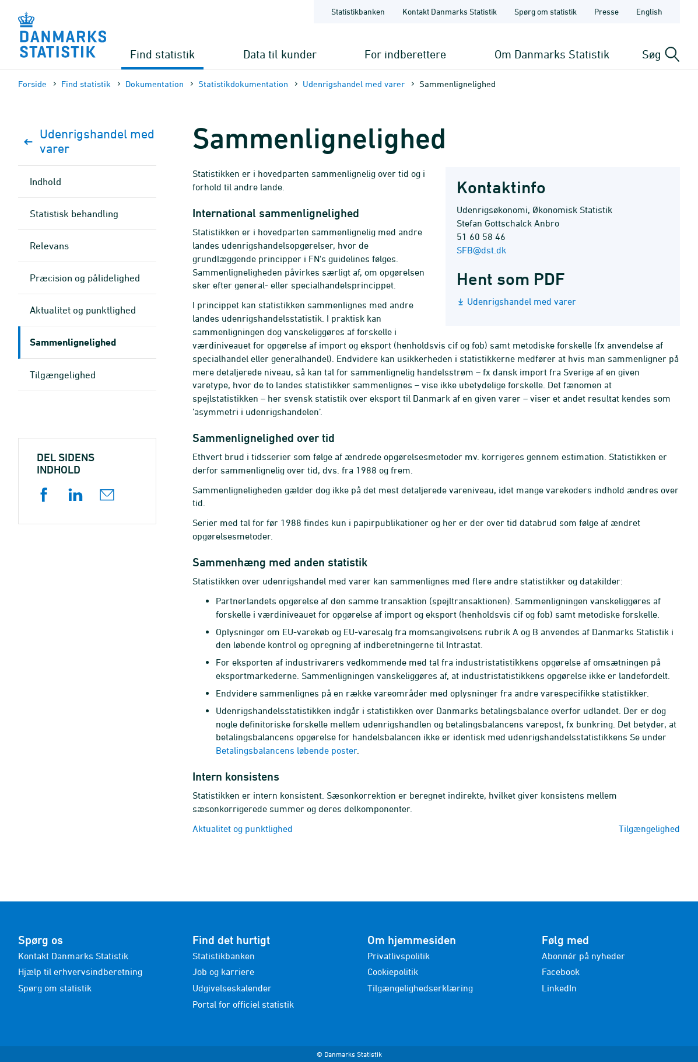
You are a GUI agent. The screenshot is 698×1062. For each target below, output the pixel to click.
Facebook (561, 971)
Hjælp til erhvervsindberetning (80, 971)
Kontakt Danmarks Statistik (73, 955)
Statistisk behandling (74, 214)
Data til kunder (280, 54)
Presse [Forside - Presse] (606, 11)
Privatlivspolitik (398, 955)
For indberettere (405, 54)
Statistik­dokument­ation (243, 84)
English (649, 11)
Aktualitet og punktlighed (242, 828)
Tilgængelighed (649, 828)
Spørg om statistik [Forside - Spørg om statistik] (545, 11)
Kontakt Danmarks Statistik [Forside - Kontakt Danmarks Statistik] (449, 11)
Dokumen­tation (154, 84)
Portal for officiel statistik (243, 1004)
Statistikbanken (358, 11)
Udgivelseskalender (232, 988)
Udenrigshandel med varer (354, 84)
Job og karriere (223, 971)
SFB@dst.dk (481, 250)
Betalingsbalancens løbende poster (286, 750)
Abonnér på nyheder (583, 955)
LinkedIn (559, 988)
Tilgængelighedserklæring (420, 988)
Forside (32, 84)
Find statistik (162, 54)
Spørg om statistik (55, 988)
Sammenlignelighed (73, 342)
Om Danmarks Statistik (551, 54)
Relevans (49, 246)
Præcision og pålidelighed (85, 278)
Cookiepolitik (392, 971)
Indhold (45, 181)
